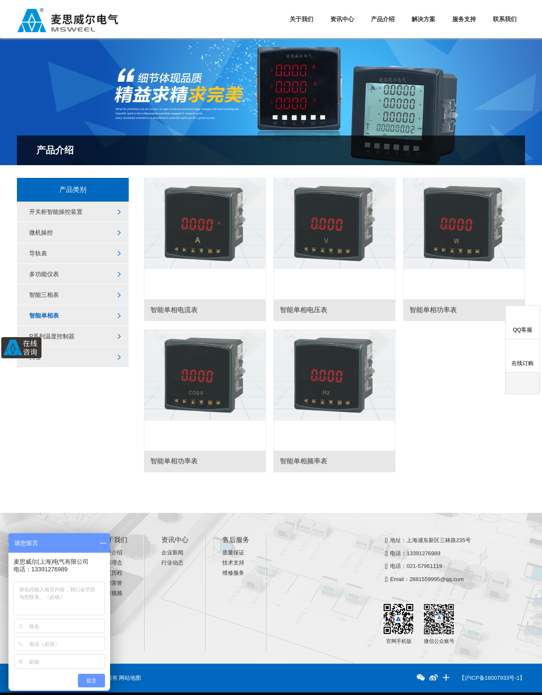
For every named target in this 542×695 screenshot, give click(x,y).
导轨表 (38, 253)
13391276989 (423, 553)
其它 (35, 357)
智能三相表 (44, 294)
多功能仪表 (44, 274)
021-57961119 (424, 566)
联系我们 (505, 19)
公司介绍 (111, 552)
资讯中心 (342, 19)
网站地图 (130, 678)
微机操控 (41, 232)
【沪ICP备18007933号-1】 (492, 678)
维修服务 (233, 573)
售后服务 (235, 539)
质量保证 (233, 552)
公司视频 (111, 593)
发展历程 (111, 573)
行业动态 (172, 562)
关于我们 (301, 19)
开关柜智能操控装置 (56, 211)
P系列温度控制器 (52, 336)
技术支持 (233, 562)
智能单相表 (44, 315)
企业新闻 (172, 552)
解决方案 (423, 19)
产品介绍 (383, 19)
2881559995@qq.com (436, 579)
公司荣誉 (111, 583)
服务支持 (464, 19)
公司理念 (111, 562)
